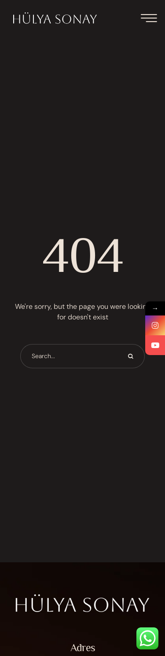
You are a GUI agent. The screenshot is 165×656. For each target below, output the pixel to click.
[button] (141, 617)
